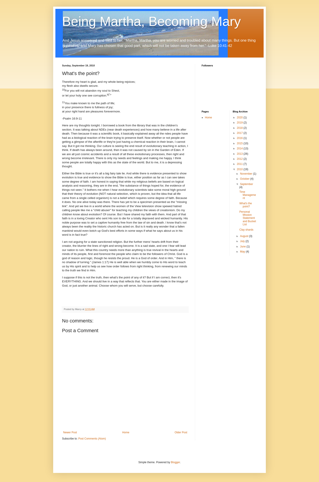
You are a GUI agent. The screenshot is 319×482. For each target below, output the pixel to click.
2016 (240, 138)
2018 (240, 127)
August (244, 236)
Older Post (181, 432)
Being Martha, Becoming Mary (151, 21)
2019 (240, 122)
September (246, 184)
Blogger (175, 462)
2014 (240, 148)
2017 (240, 133)
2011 (240, 164)
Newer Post (70, 432)
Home (125, 432)
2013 (240, 153)
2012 (240, 158)
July (242, 241)
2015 (240, 143)
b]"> (109, 94)
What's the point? (245, 205)
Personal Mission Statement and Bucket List (247, 218)
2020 (240, 117)
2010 (240, 169)
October (245, 178)
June (243, 246)
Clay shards (246, 229)
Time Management (247, 195)
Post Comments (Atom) (92, 438)
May (243, 251)
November (246, 173)
